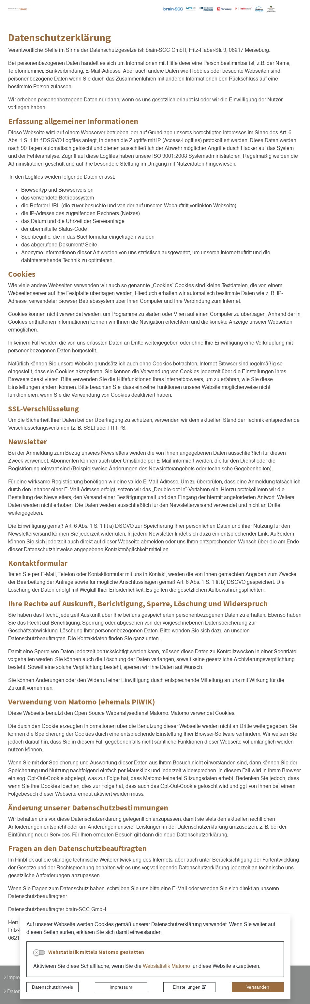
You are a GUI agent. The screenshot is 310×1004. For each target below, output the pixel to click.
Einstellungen (186, 987)
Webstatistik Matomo (166, 966)
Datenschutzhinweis (52, 987)
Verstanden (257, 987)
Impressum (121, 987)
